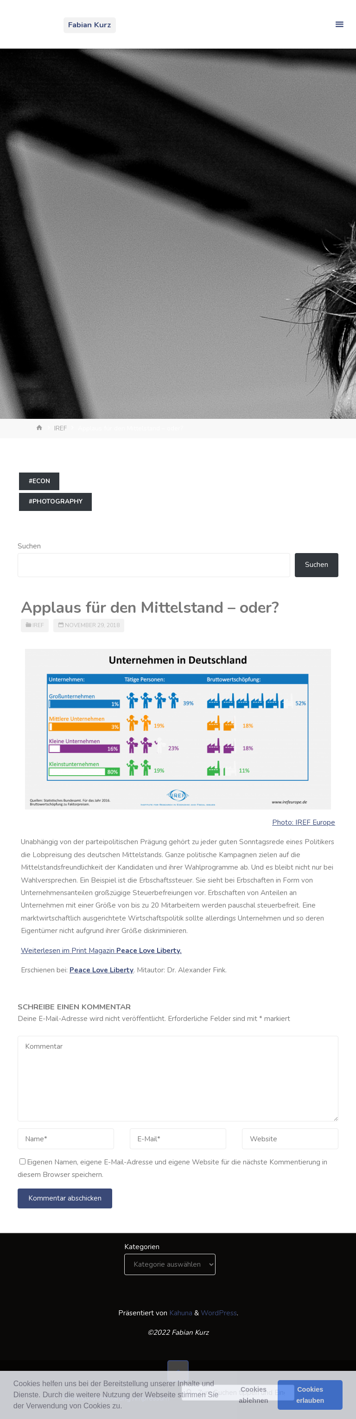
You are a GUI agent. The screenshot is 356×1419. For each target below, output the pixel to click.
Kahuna (179, 1313)
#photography (56, 501)
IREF (60, 428)
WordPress (219, 1313)
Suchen (29, 546)
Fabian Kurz (89, 24)
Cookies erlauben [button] (310, 1395)
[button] (125, 1407)
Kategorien (141, 1246)
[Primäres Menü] (339, 24)
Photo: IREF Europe (303, 822)
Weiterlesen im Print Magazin (101, 950)
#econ (39, 481)
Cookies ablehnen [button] (253, 1395)
